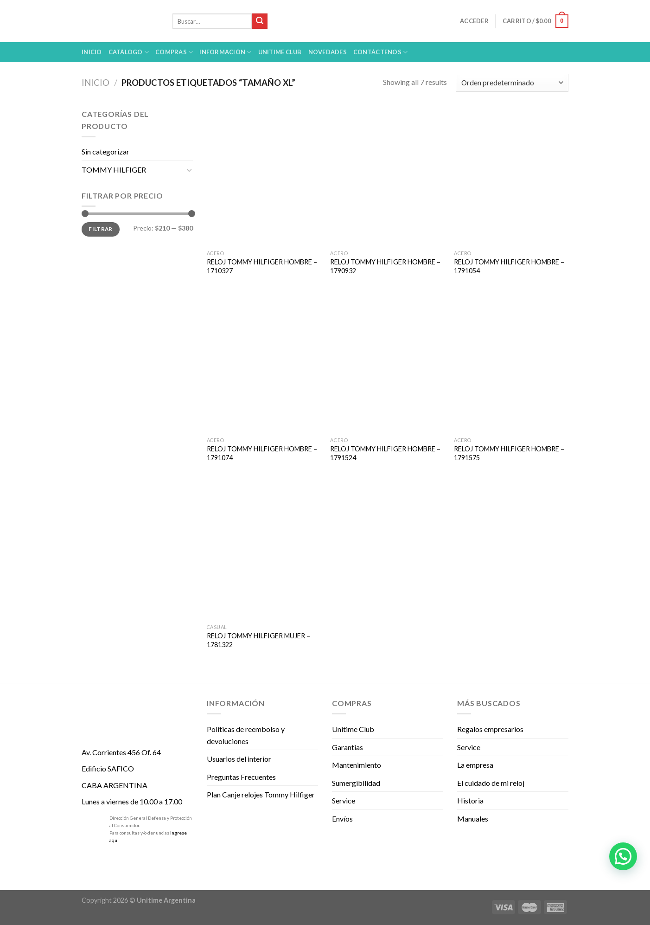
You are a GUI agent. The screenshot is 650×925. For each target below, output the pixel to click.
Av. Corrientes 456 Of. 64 (121, 752)
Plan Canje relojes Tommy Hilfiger (261, 794)
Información (225, 52)
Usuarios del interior (239, 758)
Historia (470, 800)
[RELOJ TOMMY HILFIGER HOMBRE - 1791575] (511, 363)
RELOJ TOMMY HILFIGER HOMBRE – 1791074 (262, 453)
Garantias (347, 747)
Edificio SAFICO (108, 768)
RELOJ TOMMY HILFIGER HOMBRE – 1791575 (509, 453)
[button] (623, 856)
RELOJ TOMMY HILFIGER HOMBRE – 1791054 (509, 266)
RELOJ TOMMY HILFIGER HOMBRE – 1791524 (385, 453)
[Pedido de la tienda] (512, 83)
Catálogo (128, 52)
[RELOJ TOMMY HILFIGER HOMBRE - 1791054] (511, 176)
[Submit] (260, 21)
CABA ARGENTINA (114, 785)
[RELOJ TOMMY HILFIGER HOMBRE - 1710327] (264, 176)
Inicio (92, 52)
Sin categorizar (105, 151)
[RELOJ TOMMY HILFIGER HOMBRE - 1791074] (264, 363)
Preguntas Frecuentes (241, 776)
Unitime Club (353, 729)
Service (343, 800)
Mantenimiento (356, 764)
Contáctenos (380, 52)
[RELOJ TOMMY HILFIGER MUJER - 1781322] (264, 550)
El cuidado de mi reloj (490, 782)
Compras (174, 52)
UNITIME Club (280, 52)
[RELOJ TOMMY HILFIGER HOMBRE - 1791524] (387, 363)
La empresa (475, 764)
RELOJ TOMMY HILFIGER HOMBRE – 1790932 (385, 266)
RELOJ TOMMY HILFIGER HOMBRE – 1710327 (262, 266)
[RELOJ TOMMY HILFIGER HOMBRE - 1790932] (387, 176)
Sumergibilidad (356, 782)
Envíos (342, 818)
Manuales (472, 818)
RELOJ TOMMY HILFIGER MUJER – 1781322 (258, 640)
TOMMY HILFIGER (114, 169)
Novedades (327, 52)
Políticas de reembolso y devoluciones (246, 735)
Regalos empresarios (490, 729)
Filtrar (101, 228)
